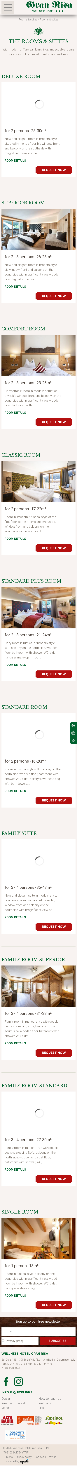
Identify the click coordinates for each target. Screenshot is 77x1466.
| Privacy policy (23, 1456)
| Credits (8, 1456)
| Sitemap (51, 1456)
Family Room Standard (34, 1085)
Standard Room (24, 707)
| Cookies (39, 1456)
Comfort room (23, 329)
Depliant (7, 1398)
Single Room (19, 1212)
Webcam (44, 1403)
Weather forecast (13, 1403)
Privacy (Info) (14, 1341)
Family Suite (19, 833)
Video (5, 1408)
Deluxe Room (20, 76)
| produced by (16, 1461)
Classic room (20, 455)
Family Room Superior (33, 959)
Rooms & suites (28, 19)
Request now (54, 170)
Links (42, 1408)
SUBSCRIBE (57, 1341)
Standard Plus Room (31, 581)
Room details (15, 160)
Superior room (23, 202)
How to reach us (49, 1398)
